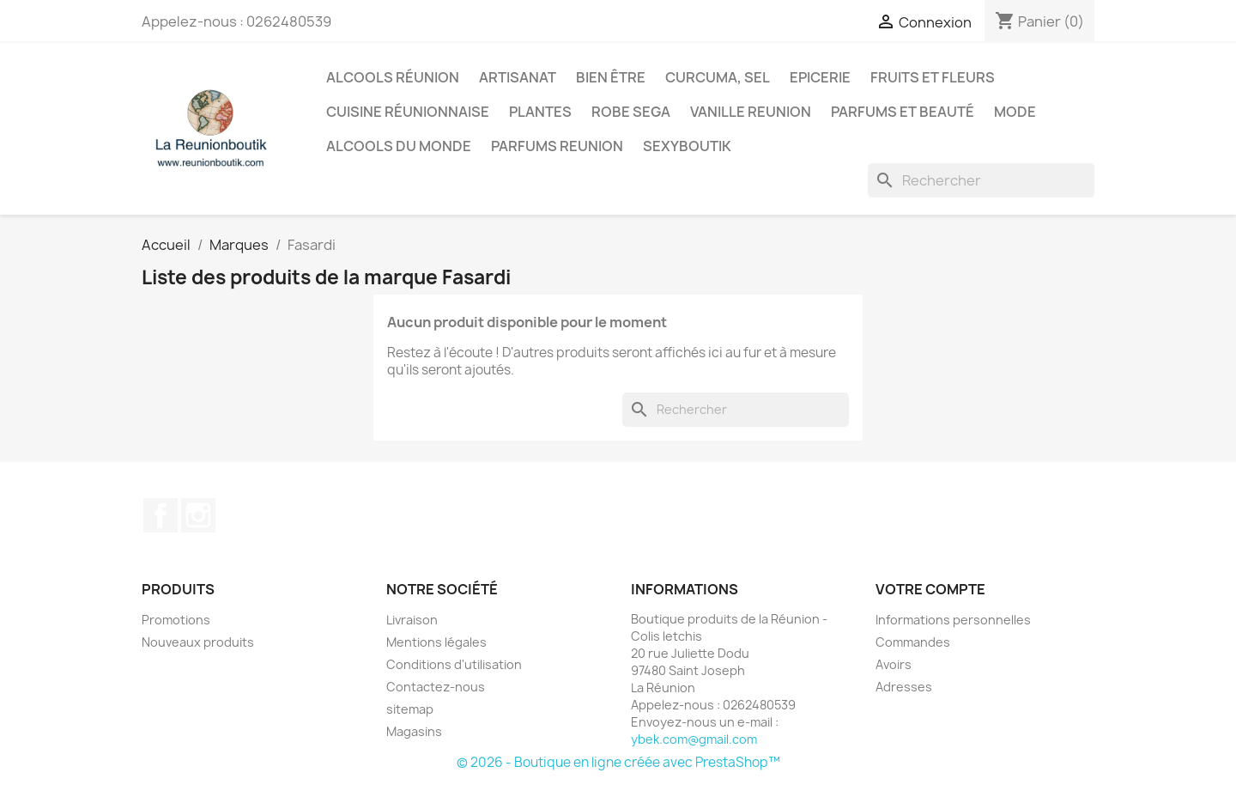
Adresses (904, 687)
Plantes (540, 111)
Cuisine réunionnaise (407, 111)
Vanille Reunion (750, 111)
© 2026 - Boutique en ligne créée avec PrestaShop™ (618, 762)
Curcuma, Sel (717, 77)
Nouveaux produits (198, 642)
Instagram (198, 515)
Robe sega (630, 111)
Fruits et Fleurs (932, 77)
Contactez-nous (435, 687)
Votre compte (930, 589)
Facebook (160, 515)
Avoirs (894, 664)
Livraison (412, 620)
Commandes (913, 642)
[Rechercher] (981, 180)
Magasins (414, 731)
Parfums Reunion (557, 146)
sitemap (409, 709)
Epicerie (820, 77)
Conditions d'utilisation (454, 664)
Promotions (176, 620)
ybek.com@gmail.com (694, 739)
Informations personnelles (953, 620)
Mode (1015, 111)
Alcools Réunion (392, 77)
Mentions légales (436, 642)
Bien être (610, 77)
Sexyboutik (687, 146)
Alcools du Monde (398, 146)
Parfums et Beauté (902, 111)
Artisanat (517, 77)
